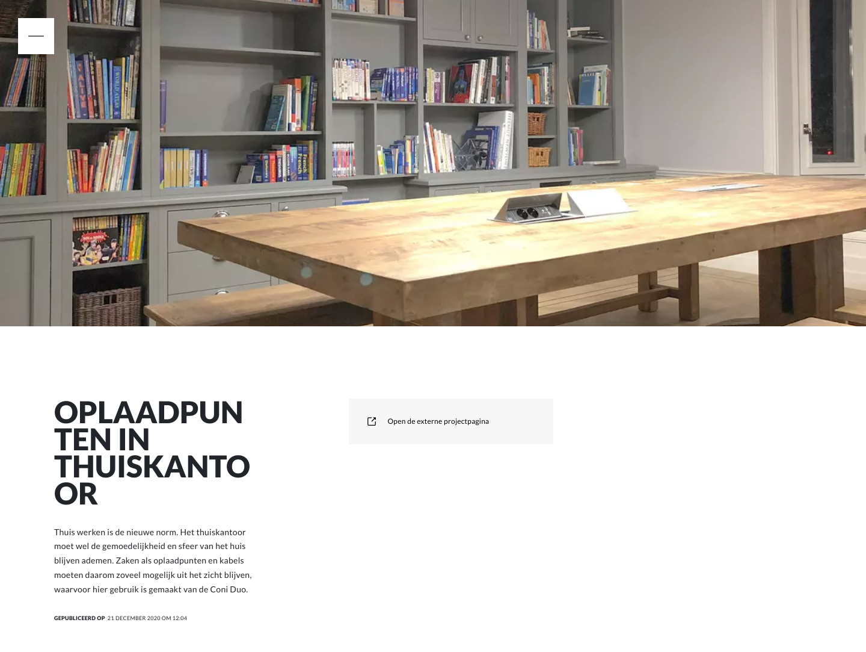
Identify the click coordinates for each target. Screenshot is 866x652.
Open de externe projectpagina (428, 421)
